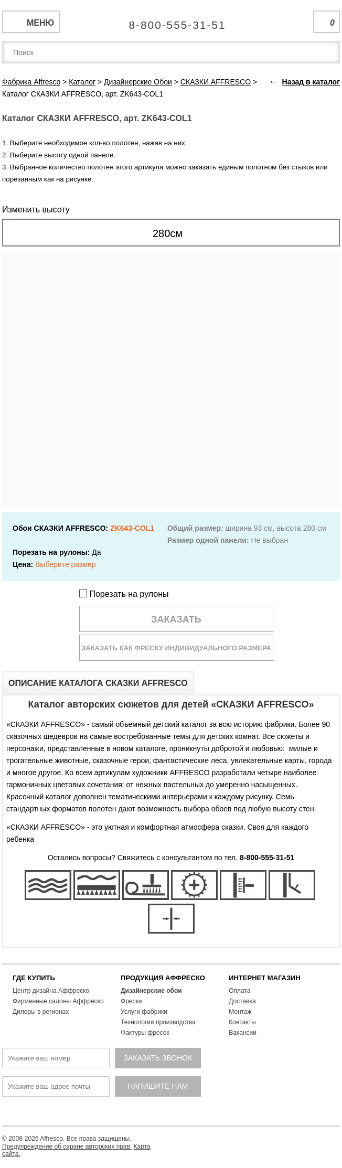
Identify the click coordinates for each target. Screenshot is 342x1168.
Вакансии (242, 1032)
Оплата (239, 990)
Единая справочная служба (171, 21)
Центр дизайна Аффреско (51, 990)
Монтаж (240, 1011)
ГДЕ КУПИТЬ (34, 978)
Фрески (131, 1001)
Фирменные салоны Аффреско (58, 1001)
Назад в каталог (311, 82)
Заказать (176, 619)
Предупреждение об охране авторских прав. (67, 1146)
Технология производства (158, 1022)
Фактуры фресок (145, 1032)
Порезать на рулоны (124, 594)
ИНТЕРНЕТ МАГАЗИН (265, 978)
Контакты (242, 1022)
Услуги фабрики (144, 1011)
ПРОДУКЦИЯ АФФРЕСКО (163, 978)
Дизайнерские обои (151, 990)
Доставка (242, 1001)
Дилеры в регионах (41, 1011)
